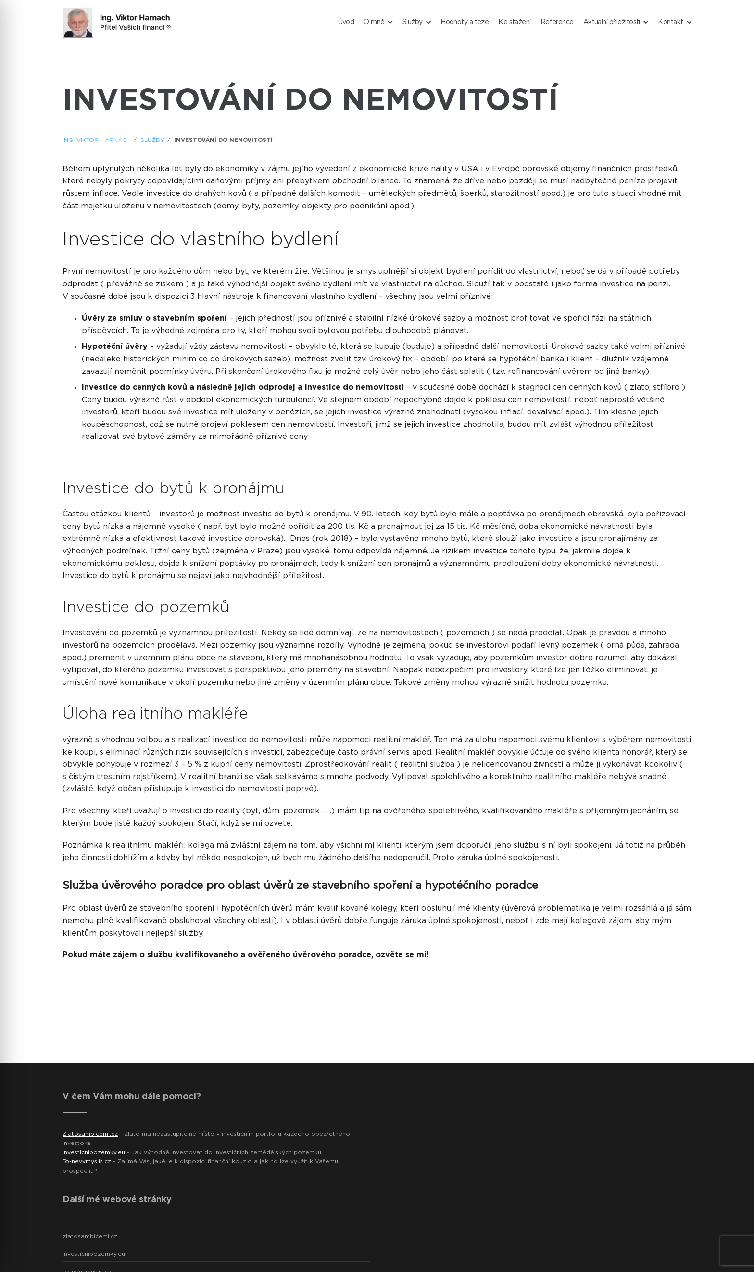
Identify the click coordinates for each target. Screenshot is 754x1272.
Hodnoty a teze (464, 22)
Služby (416, 22)
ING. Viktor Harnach (97, 140)
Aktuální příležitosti (616, 22)
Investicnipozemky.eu (94, 1152)
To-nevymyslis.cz (87, 1161)
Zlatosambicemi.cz (90, 1134)
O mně (378, 22)
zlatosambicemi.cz (90, 1236)
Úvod (346, 22)
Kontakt (674, 22)
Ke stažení (514, 22)
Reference (557, 22)
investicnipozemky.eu (94, 1254)
